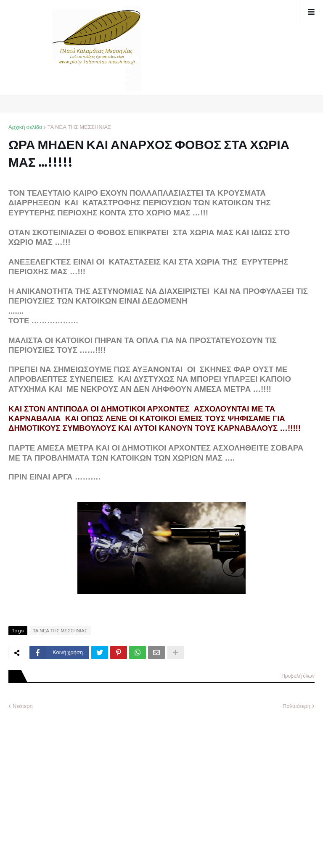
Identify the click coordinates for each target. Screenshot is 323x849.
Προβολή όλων (298, 675)
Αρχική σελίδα (25, 127)
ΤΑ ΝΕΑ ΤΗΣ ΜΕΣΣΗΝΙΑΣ (79, 127)
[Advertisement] (71, 773)
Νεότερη (23, 706)
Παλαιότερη (296, 706)
